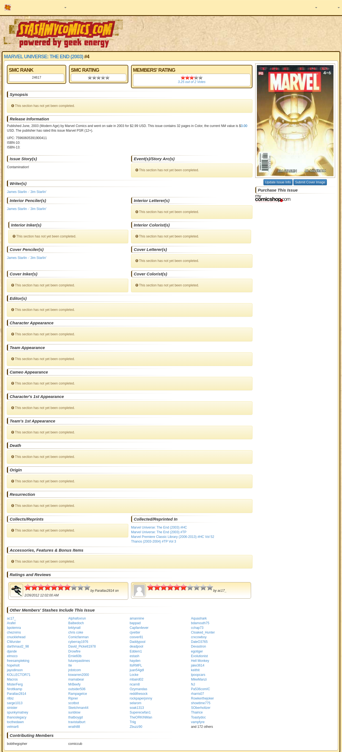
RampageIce (77, 694)
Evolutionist (199, 656)
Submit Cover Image (310, 182)
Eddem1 (136, 651)
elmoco (12, 656)
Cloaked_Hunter (203, 632)
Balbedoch (76, 623)
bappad (135, 623)
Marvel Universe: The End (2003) (43, 56)
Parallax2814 (16, 694)
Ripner (73, 698)
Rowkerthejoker (202, 698)
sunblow (74, 712)
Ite (70, 665)
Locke (134, 675)
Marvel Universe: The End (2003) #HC (159, 527)
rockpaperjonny (141, 698)
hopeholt (13, 665)
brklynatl (74, 628)
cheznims (14, 632)
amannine (137, 618)
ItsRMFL (136, 665)
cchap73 (197, 628)
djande (12, 651)
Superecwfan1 (140, 712)
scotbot (73, 703)
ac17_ (11, 618)
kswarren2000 (78, 675)
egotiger (197, 651)
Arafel (11, 623)
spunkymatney (17, 712)
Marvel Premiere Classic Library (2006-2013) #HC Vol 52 (172, 537)
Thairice (197, 712)
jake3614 (197, 665)
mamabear (76, 679)
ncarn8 (135, 684)
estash (134, 656)
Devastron (198, 646)
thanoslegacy (16, 717)
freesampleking (18, 661)
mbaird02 (136, 679)
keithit (195, 670)
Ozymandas (138, 689)
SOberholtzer (200, 708)
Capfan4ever (139, 628)
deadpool (136, 646)
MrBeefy (74, 684)
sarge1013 (15, 703)
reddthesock (139, 694)
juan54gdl (137, 670)
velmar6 (13, 727)
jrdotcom (74, 670)
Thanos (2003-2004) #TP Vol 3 (153, 541)
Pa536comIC (200, 689)
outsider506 (77, 689)
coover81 (136, 637)
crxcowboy (199, 637)
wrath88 (74, 727)
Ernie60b (75, 656)
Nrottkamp (14, 689)
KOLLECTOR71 (18, 675)
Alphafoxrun (77, 618)
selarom (135, 703)
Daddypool (137, 642)
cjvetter (135, 632)
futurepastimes (79, 661)
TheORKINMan (141, 717)
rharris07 (197, 694)
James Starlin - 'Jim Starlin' (26, 192)
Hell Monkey (200, 661)
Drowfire (74, 651)
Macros (12, 679)
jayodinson (15, 670)
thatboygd (75, 717)
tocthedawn (15, 722)
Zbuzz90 (136, 727)
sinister (12, 708)
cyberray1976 (78, 642)
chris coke (75, 632)
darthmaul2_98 (18, 646)
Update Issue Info (278, 182)
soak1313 (137, 708)
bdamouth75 (200, 623)
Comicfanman (78, 637)
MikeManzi (199, 679)
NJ (193, 684)
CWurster (14, 642)
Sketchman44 (78, 708)
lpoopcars (198, 675)
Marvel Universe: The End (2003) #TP (159, 532)
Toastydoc (198, 717)
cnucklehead (16, 637)
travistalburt (76, 722)
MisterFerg (15, 684)
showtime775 (200, 703)
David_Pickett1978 (82, 646)
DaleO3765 (199, 642)
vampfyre (197, 722)
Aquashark (199, 618)
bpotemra (14, 628)
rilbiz (10, 698)
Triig (133, 722)
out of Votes (191, 82)
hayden (135, 661)
